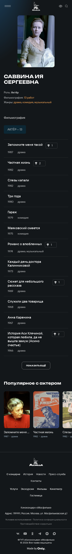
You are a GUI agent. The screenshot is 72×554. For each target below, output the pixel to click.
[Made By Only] (36, 548)
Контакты (36, 480)
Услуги (14, 488)
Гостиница (36, 495)
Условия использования (18, 519)
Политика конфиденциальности (50, 519)
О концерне (13, 474)
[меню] (8, 6)
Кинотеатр (56, 488)
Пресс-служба (57, 474)
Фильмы (42, 488)
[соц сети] (18, 533)
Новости (41, 474)
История (28, 474)
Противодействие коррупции (36, 523)
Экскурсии (27, 488)
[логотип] (36, 6)
